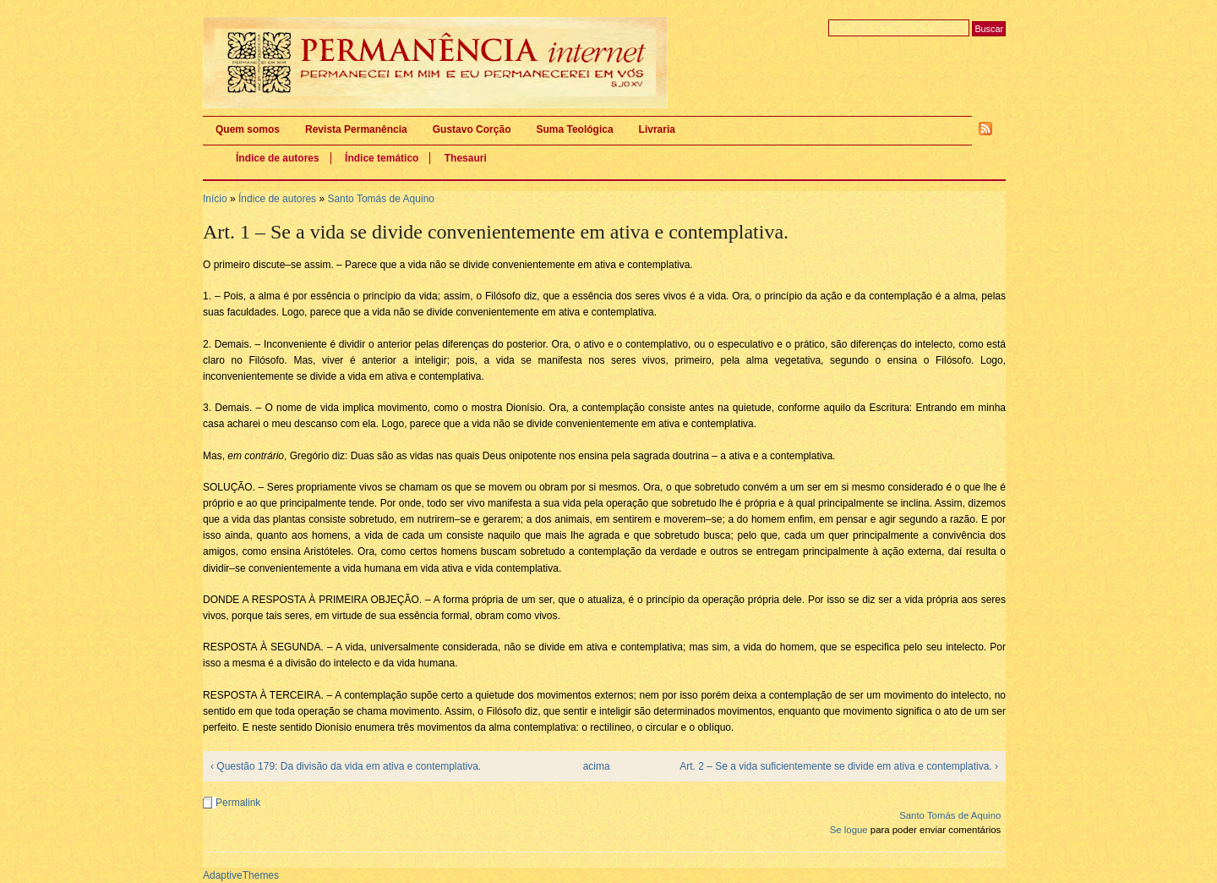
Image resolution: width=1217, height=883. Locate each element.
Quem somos (248, 129)
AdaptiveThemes (241, 875)
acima (596, 766)
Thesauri (466, 158)
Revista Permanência (356, 129)
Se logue (849, 830)
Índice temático (381, 158)
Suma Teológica (574, 129)
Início (215, 199)
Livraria (657, 129)
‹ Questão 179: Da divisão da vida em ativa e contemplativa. (345, 766)
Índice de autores (277, 158)
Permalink (238, 803)
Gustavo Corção (472, 129)
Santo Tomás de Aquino (380, 199)
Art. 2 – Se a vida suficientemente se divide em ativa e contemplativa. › (838, 766)
